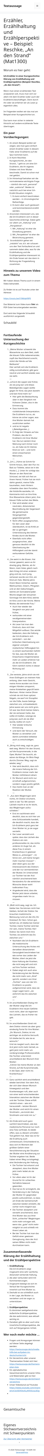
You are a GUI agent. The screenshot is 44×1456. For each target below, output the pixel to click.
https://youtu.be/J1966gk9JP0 (17, 298)
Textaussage (13, 6)
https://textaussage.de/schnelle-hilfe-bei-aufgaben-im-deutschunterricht (25, 1352)
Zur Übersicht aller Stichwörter (18, 1438)
